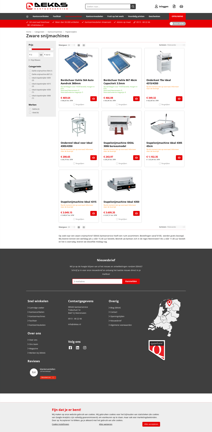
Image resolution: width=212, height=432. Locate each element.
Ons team (33, 344)
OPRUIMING (177, 16)
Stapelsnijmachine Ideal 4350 (121, 201)
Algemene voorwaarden (120, 325)
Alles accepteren (151, 424)
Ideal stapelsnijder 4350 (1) (41, 90)
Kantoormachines (73, 16)
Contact (113, 312)
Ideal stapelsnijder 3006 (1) (41, 96)
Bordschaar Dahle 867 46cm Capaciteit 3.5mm (120, 81)
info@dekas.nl (37, 25)
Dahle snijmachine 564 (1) (42, 70)
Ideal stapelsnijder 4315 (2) (41, 84)
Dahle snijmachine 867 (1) (42, 74)
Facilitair (57, 16)
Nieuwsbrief (115, 320)
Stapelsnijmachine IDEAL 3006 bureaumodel (119, 144)
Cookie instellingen (60, 424)
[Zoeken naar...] (132, 6)
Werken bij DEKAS (36, 353)
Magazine (33, 348)
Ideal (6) (35, 112)
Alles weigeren (105, 424)
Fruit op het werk (115, 16)
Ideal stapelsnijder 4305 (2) (41, 79)
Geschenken (154, 16)
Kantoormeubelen (94, 16)
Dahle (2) (35, 109)
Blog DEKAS (115, 307)
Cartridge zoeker (36, 307)
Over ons (32, 340)
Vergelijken (80, 104)
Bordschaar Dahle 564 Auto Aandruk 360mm (77, 81)
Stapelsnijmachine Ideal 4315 (78, 201)
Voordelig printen (136, 16)
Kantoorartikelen (41, 16)
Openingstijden (116, 316)
